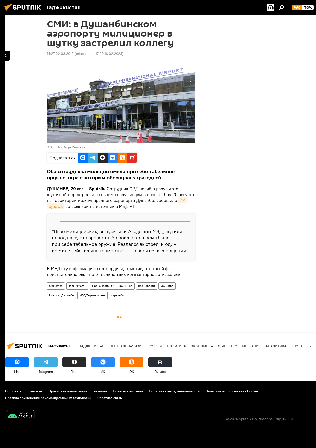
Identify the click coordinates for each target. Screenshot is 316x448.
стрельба (117, 295)
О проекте (13, 391)
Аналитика (276, 346)
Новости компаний (128, 391)
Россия (155, 346)
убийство (167, 286)
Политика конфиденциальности (174, 391)
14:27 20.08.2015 (60, 53)
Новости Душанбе (61, 295)
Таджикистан (77, 286)
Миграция (251, 346)
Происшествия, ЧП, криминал (112, 286)
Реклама (100, 391)
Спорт (296, 346)
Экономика (202, 346)
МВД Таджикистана (92, 295)
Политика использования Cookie (232, 391)
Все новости (146, 286)
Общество (56, 286)
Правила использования (68, 391)
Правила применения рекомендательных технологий (48, 398)
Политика (176, 346)
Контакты (35, 391)
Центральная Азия (127, 346)
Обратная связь (109, 398)
